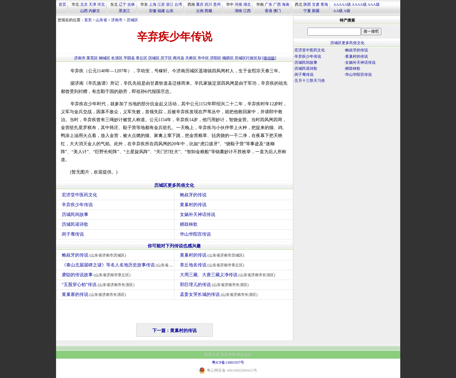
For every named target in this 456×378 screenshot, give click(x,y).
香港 (268, 11)
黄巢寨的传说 (95, 294)
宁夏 (307, 11)
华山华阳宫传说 (195, 234)
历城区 (132, 20)
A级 (347, 11)
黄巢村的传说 (193, 204)
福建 (161, 11)
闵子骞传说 (73, 234)
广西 (277, 4)
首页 (62, 4)
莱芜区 (92, 58)
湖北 (247, 4)
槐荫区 (228, 58)
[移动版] (269, 58)
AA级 (338, 11)
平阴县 (129, 58)
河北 (101, 4)
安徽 (152, 11)
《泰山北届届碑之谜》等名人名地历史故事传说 (118, 265)
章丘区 (141, 58)
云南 (200, 11)
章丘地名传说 (213, 265)
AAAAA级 (342, 4)
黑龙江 (124, 11)
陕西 (307, 4)
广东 (268, 4)
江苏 (161, 4)
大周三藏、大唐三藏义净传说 (228, 274)
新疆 (316, 11)
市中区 (203, 58)
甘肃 (316, 4)
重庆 (200, 4)
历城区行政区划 (248, 58)
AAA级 (374, 4)
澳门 (277, 11)
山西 (84, 11)
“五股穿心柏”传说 (99, 284)
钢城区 (104, 58)
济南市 (117, 20)
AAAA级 (359, 4)
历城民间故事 (75, 214)
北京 (84, 4)
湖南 (238, 11)
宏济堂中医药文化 (79, 194)
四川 (208, 4)
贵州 (217, 4)
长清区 (117, 58)
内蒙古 (94, 11)
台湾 (178, 4)
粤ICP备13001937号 (228, 362)
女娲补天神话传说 (197, 214)
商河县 (178, 58)
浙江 (170, 4)
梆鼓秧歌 (189, 224)
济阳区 (215, 58)
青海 (324, 4)
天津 (92, 4)
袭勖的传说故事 (97, 274)
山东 (170, 11)
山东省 (101, 20)
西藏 (208, 11)
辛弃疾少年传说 (77, 204)
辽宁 (122, 4)
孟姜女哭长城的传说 (219, 294)
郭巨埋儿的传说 (215, 284)
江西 (247, 11)
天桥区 (191, 58)
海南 (285, 4)
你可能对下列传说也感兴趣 (174, 246)
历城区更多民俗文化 (174, 185)
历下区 (166, 58)
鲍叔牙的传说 (193, 194)
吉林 (131, 4)
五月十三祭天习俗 (309, 80)
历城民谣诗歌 (75, 224)
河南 (238, 4)
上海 (152, 4)
